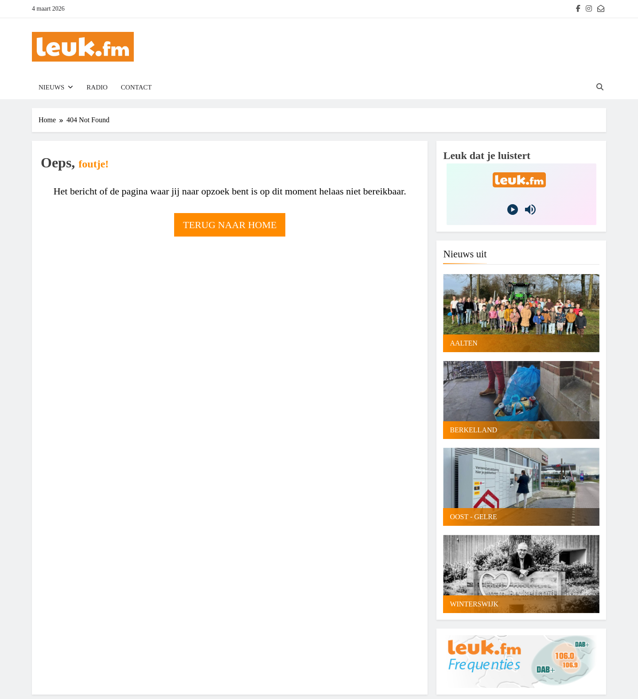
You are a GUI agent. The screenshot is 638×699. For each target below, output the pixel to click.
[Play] (512, 209)
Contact (136, 87)
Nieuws (51, 87)
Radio (97, 87)
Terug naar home (229, 224)
